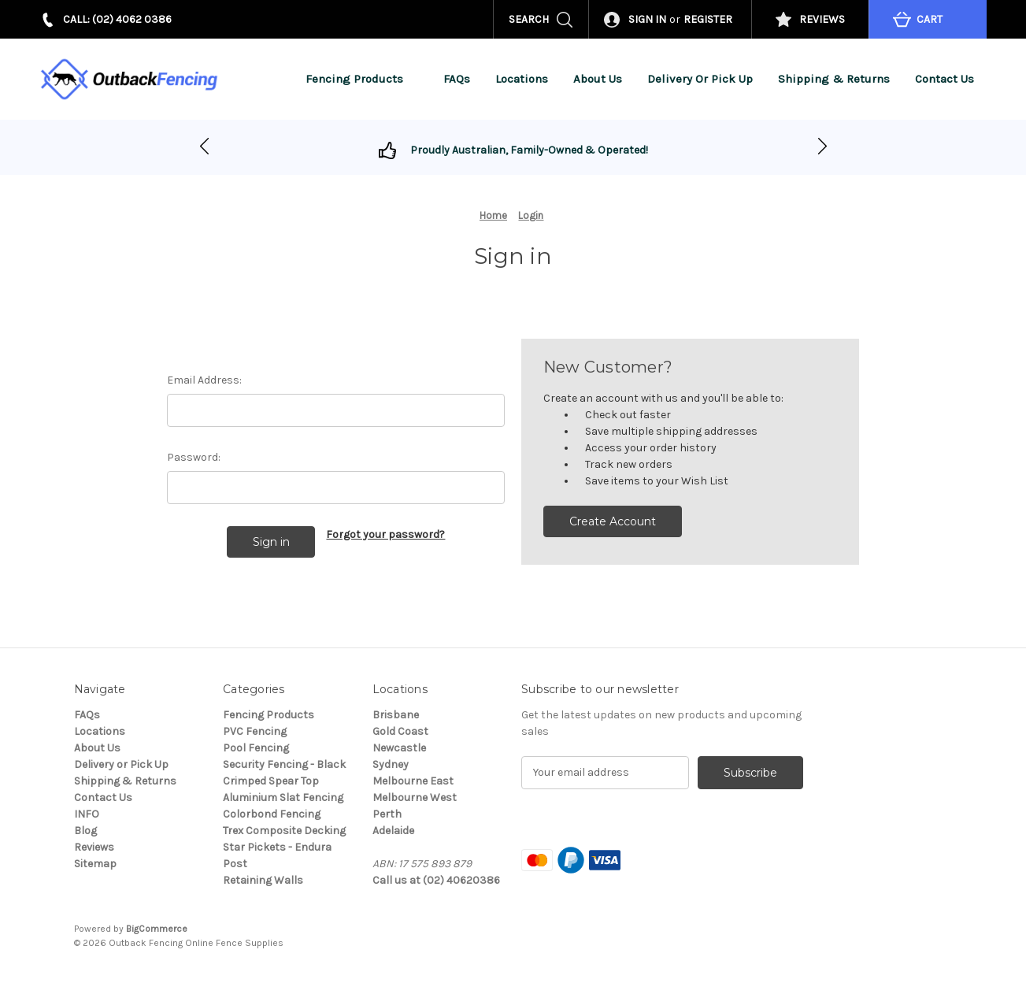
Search (529, 19)
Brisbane (395, 714)
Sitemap (95, 863)
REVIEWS (822, 19)
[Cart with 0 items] (927, 19)
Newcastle (399, 748)
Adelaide (393, 830)
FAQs (456, 79)
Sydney (390, 764)
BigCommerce (156, 928)
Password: (193, 457)
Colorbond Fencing (271, 814)
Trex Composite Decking (284, 830)
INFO (86, 814)
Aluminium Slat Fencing (283, 797)
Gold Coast (400, 731)
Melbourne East (413, 781)
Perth (387, 814)
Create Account (612, 521)
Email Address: (204, 380)
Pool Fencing (256, 748)
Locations (521, 79)
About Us (597, 79)
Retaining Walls (263, 880)
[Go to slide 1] (822, 147)
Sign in (647, 19)
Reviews (94, 847)
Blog (85, 830)
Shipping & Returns (834, 79)
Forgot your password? (385, 534)
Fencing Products (362, 79)
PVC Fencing (255, 731)
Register (707, 19)
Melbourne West (414, 797)
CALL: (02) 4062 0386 (117, 19)
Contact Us (944, 79)
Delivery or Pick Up (700, 79)
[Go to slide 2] (204, 147)
